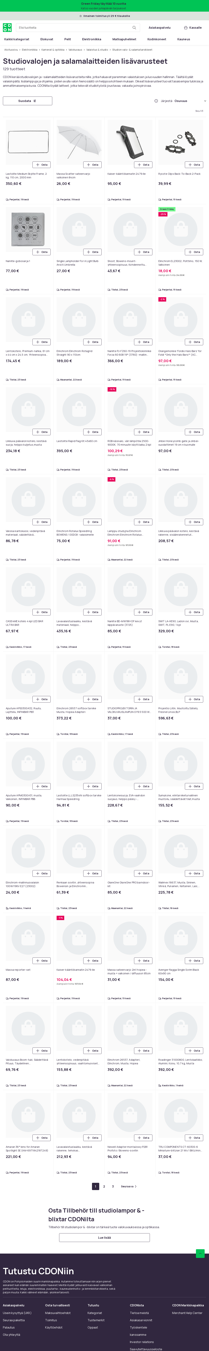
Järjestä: (167, 101)
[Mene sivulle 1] (95, 1186)
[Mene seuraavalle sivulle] (128, 1186)
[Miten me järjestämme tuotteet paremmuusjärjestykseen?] (156, 101)
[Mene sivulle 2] (104, 1186)
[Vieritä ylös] (200, 1253)
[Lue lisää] (104, 1237)
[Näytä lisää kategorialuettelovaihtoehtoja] (204, 39)
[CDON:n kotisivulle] (7, 27)
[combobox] (78, 27)
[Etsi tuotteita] (134, 27)
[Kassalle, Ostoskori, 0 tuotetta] (192, 27)
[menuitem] (17, 39)
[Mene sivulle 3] (113, 1186)
